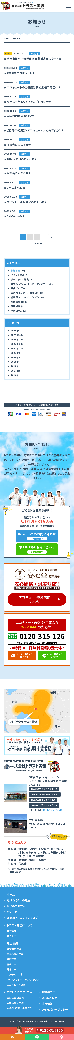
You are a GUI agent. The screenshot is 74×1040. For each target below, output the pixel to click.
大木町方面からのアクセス (44, 788)
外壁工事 (12, 959)
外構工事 (12, 969)
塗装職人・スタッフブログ (24, 297)
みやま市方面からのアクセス (45, 794)
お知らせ (15, 270)
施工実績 (12, 943)
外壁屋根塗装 (14, 949)
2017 (14, 370)
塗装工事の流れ (15, 997)
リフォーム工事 (15, 974)
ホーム (11, 894)
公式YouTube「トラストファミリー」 (30, 283)
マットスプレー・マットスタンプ (23, 979)
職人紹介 (12, 936)
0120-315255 (37, 521)
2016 (14, 375)
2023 (14, 343)
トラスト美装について (20, 925)
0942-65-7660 (52, 810)
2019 (14, 361)
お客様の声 (48, 992)
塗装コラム (17, 310)
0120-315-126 (42, 636)
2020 (14, 357)
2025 (14, 335)
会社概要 (12, 930)
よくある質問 (49, 998)
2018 (14, 366)
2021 (14, 352)
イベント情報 (18, 275)
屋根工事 (12, 964)
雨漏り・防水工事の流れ (19, 1008)
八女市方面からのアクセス (44, 805)
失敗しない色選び (16, 1002)
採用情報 (47, 1003)
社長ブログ (17, 288)
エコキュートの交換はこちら (34, 599)
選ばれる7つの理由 (19, 900)
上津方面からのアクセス (43, 799)
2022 (14, 348)
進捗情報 (16, 301)
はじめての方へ (16, 906)
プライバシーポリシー (55, 1009)
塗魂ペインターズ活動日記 (25, 292)
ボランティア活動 (20, 279)
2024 (14, 339)
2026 (14, 330)
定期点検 (16, 306)
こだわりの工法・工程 (19, 992)
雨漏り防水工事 (15, 954)
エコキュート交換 (16, 984)
